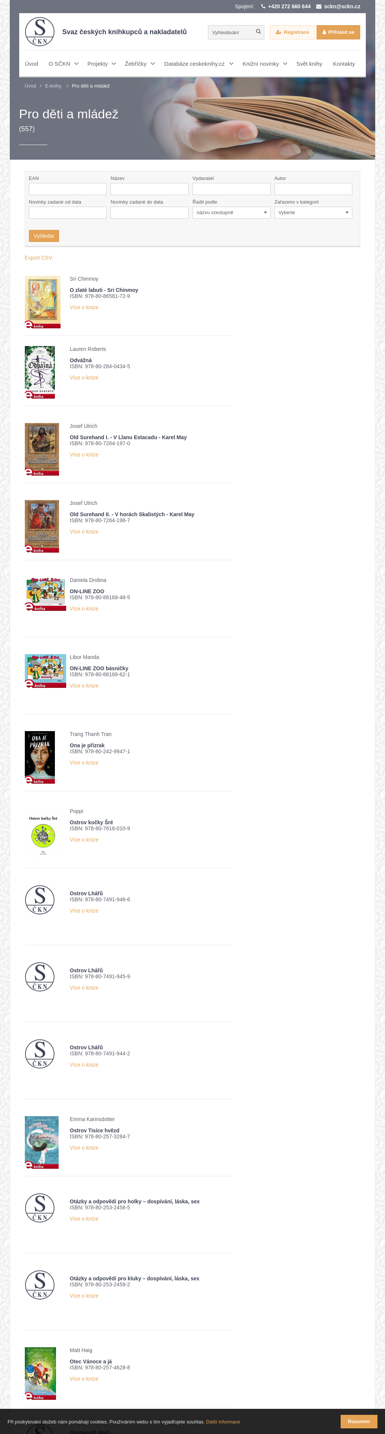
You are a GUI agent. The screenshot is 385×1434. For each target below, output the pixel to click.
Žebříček (128, 1319)
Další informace (223, 1422)
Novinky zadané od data (55, 202)
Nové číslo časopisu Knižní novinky (194, 1319)
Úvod (30, 86)
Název (117, 178)
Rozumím (359, 1421)
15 (205, 1198)
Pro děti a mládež (91, 86)
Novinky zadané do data (137, 202)
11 (152, 1198)
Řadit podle (204, 202)
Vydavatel (203, 178)
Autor (280, 178)
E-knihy (53, 86)
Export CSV (38, 258)
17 (231, 1198)
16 (218, 1198)
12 (165, 1198)
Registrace (296, 32)
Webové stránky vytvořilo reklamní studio (265, 1392)
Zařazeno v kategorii (296, 202)
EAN (34, 178)
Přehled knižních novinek (73, 1319)
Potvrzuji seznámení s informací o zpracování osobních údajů (123, 1332)
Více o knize (84, 307)
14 (192, 1198)
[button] (266, 189)
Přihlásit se (341, 32)
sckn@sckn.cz (342, 6)
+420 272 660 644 (289, 6)
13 (179, 1198)
